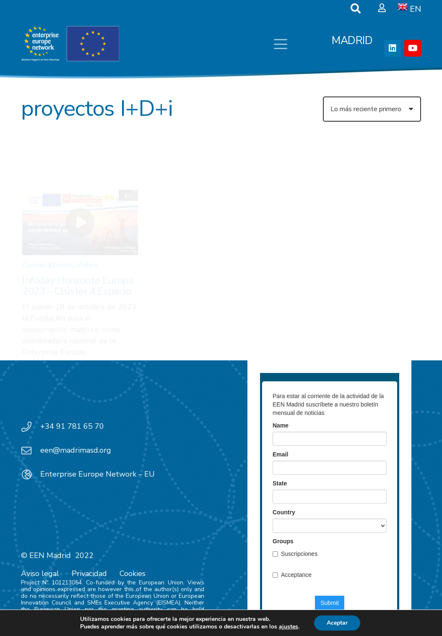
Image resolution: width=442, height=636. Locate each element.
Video (87, 226)
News (228, 230)
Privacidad (89, 573)
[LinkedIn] (392, 48)
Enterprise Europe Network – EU (97, 474)
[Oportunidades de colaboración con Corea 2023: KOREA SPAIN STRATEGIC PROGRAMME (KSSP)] (221, 185)
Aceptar (337, 623)
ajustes (288, 627)
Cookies (133, 573)
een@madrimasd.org (75, 450)
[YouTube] (412, 48)
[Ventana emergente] (382, 8)
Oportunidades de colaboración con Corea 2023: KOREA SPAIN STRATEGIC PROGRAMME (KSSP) (213, 268)
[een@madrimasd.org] (30, 451)
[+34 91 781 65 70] (30, 427)
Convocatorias (47, 226)
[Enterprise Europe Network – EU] (30, 474)
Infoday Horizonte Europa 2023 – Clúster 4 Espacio (77, 247)
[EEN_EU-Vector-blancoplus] (70, 44)
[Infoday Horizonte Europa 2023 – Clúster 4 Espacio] (80, 183)
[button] (280, 44)
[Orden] (372, 109)
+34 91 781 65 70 (72, 426)
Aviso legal (40, 573)
